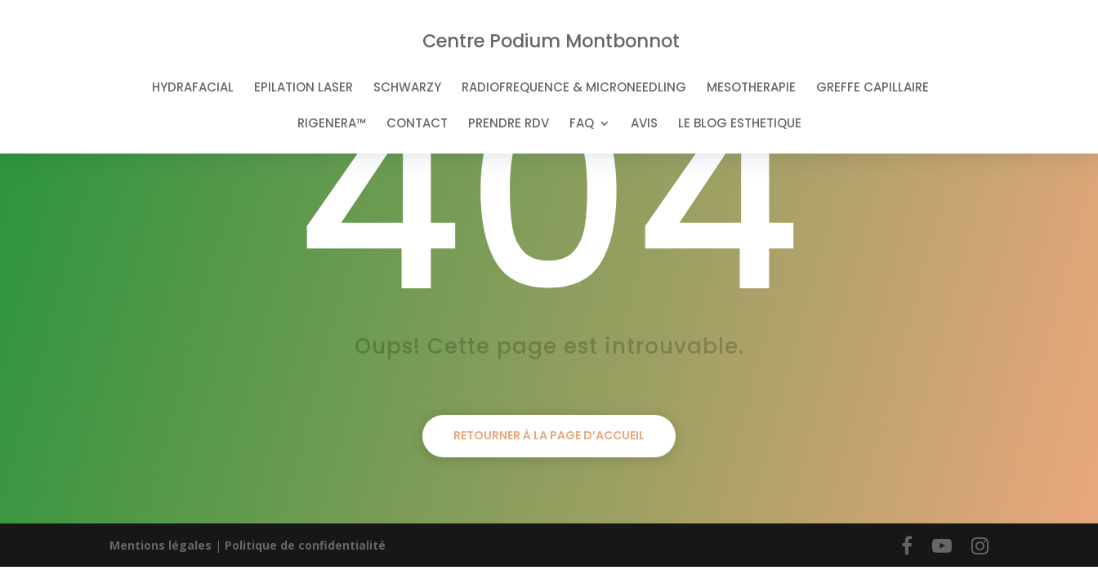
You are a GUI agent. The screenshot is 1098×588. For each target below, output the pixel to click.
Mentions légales (160, 545)
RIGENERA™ (331, 124)
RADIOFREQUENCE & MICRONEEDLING (574, 89)
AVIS (644, 124)
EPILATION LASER (303, 89)
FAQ (581, 124)
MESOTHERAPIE (751, 89)
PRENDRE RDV (508, 124)
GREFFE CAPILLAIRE (872, 89)
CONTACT (417, 124)
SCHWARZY (407, 89)
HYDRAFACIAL (193, 89)
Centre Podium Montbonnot (551, 41)
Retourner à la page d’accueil (549, 435)
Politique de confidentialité (305, 545)
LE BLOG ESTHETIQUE (739, 124)
